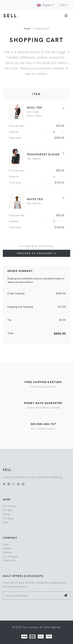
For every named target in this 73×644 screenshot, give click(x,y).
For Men (8, 510)
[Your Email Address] (32, 596)
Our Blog (8, 518)
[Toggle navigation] (66, 15)
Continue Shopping (36, 246)
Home (27, 28)
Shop (6, 522)
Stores (6, 514)
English (44, 5)
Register (7, 548)
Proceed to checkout (36, 253)
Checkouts (9, 560)
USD (62, 5)
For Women (10, 506)
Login (6, 544)
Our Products (10, 556)
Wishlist (7, 552)
